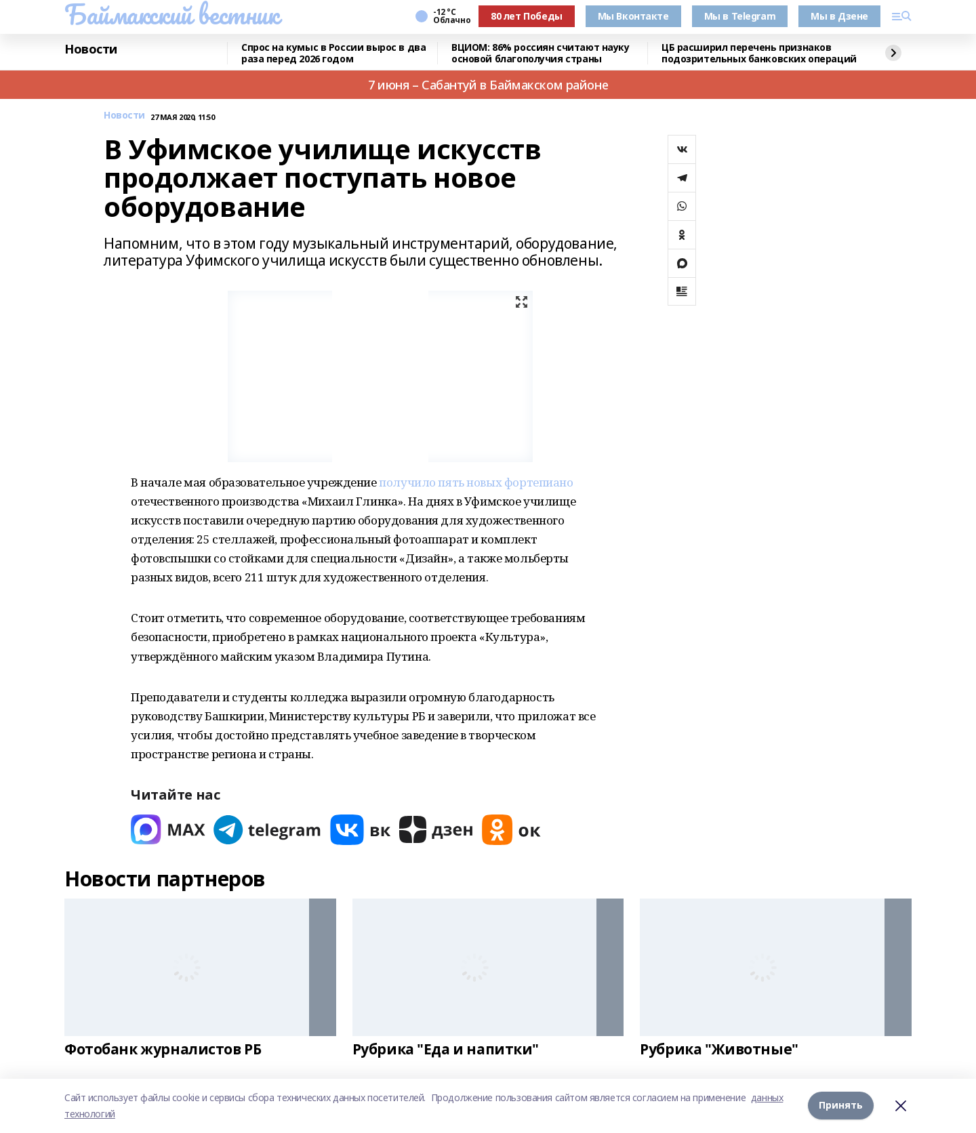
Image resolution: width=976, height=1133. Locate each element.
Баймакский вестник (171, 14)
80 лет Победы (527, 15)
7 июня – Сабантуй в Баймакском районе (488, 85)
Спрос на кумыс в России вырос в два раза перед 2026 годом (333, 53)
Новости (90, 49)
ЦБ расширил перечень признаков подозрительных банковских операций (759, 53)
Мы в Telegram (740, 15)
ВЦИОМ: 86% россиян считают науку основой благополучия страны (540, 53)
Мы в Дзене (839, 15)
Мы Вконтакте (633, 15)
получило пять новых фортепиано (476, 482)
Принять (841, 1105)
